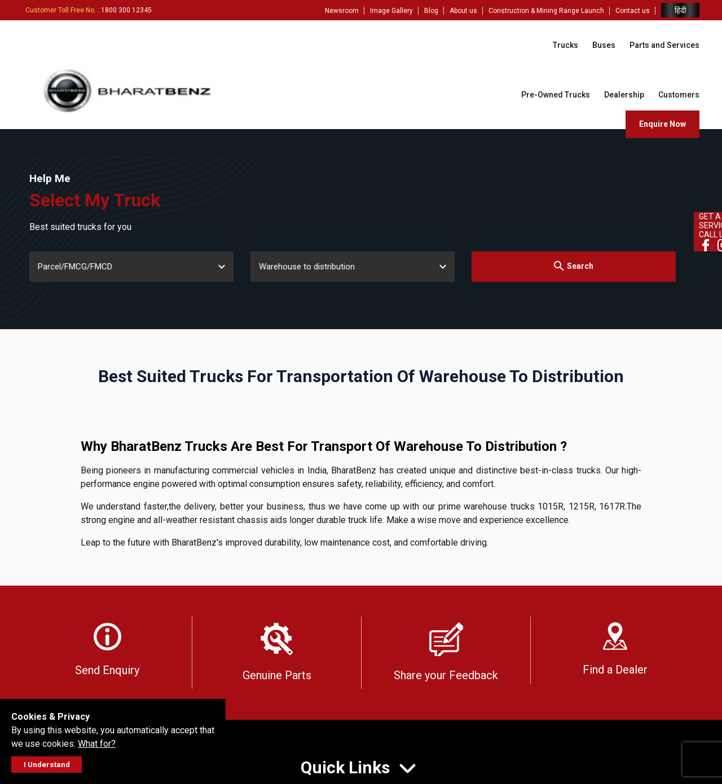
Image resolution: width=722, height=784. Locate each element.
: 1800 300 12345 (88, 10)
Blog (431, 11)
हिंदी (680, 10)
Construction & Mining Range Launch (546, 11)
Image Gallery (391, 11)
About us (463, 11)
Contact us (632, 11)
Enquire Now (662, 124)
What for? (97, 743)
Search (573, 266)
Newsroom (342, 11)
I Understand (47, 764)
